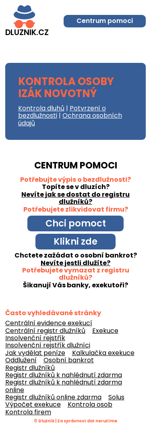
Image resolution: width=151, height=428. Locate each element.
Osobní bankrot (68, 360)
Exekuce (105, 330)
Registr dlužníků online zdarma (53, 397)
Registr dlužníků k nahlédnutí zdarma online (63, 386)
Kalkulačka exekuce (103, 352)
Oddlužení (21, 360)
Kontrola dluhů (41, 108)
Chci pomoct (76, 223)
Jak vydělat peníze (35, 352)
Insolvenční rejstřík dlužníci (47, 345)
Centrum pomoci (105, 20)
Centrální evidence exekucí (48, 323)
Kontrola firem (28, 412)
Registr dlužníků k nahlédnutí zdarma (63, 375)
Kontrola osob (90, 404)
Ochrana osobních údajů (70, 119)
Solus (116, 397)
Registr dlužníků (30, 367)
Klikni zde (75, 241)
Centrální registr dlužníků (45, 330)
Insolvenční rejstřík (35, 338)
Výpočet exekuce (33, 404)
